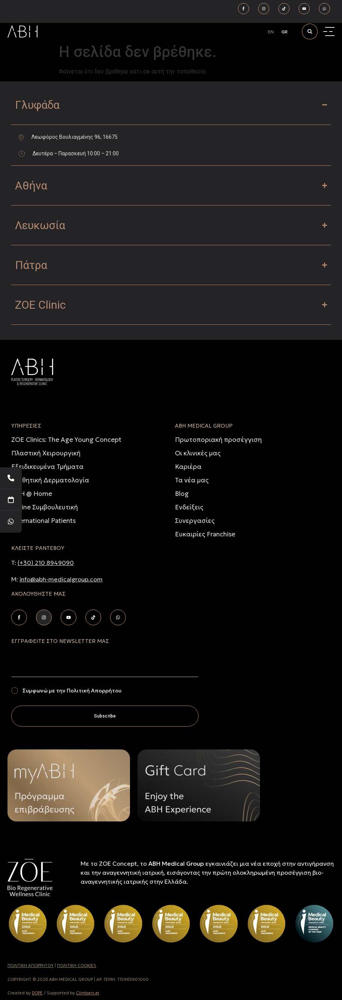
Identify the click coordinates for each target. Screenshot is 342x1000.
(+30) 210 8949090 (46, 562)
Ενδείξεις (189, 507)
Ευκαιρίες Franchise (205, 534)
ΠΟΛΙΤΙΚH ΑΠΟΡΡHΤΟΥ (30, 965)
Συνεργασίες (195, 520)
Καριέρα (188, 466)
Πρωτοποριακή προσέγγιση (218, 439)
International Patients (43, 520)
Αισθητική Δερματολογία (50, 480)
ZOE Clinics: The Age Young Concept (66, 439)
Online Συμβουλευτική (44, 507)
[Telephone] (11, 478)
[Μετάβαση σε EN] (271, 31)
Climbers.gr (87, 992)
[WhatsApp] (11, 522)
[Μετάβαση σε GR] (284, 31)
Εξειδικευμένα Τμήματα (47, 466)
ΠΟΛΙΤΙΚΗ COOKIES (76, 965)
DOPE (37, 992)
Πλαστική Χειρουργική (46, 453)
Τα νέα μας (192, 480)
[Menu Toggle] (330, 31)
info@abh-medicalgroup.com (61, 579)
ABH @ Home (31, 493)
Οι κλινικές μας (198, 453)
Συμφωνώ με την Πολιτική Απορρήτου (71, 690)
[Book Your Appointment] (11, 500)
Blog (182, 493)
